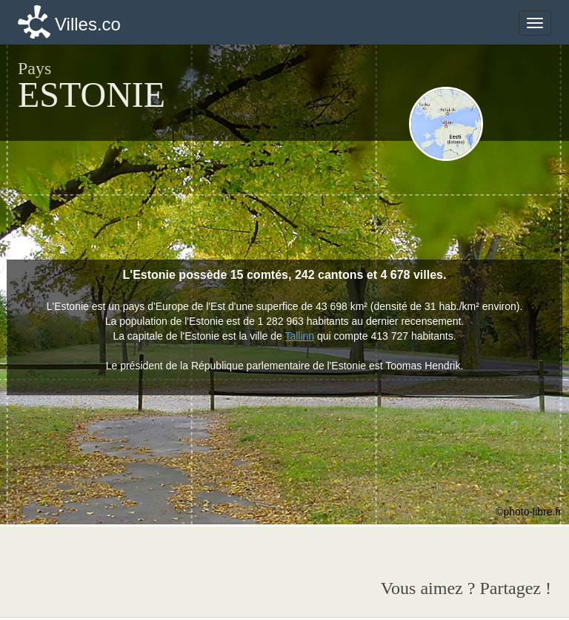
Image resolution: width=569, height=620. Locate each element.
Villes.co (88, 24)
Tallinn (299, 336)
